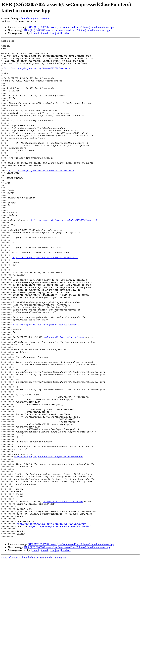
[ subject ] (55, 33)
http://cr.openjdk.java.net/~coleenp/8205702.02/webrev (48, 540)
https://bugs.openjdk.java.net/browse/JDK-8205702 (60, 623)
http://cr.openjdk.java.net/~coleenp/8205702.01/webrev (51, 620)
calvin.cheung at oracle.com (34, 18)
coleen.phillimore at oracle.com (64, 396)
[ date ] (35, 33)
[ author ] (66, 33)
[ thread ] (44, 33)
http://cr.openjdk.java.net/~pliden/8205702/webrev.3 (41, 196)
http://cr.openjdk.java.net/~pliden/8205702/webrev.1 (45, 301)
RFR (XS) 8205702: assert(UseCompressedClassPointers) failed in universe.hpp (71, 27)
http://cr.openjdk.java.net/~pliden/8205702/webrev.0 (46, 381)
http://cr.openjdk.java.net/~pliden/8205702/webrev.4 (37, 74)
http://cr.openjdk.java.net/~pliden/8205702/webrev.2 (64, 256)
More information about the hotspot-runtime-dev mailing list (33, 657)
